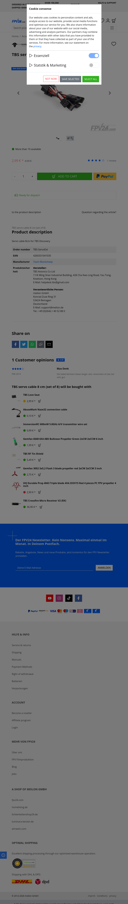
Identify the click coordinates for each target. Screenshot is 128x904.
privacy (37, 46)
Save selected (70, 79)
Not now (51, 78)
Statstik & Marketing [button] (47, 65)
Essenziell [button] (39, 55)
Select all (90, 79)
